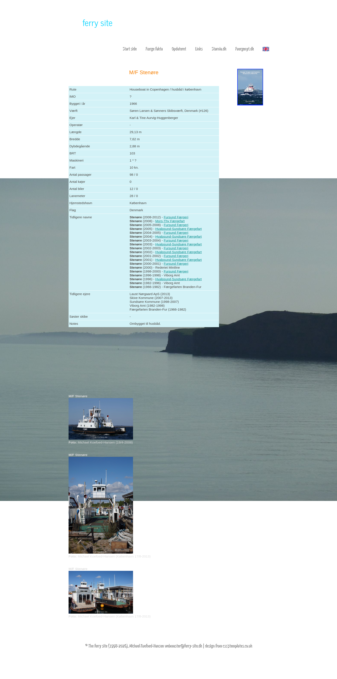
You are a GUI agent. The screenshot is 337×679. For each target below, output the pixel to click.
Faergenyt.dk (244, 49)
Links (198, 49)
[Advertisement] (250, 173)
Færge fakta (156, 49)
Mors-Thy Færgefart (170, 221)
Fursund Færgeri (176, 217)
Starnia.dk (218, 49)
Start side (129, 49)
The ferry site (97, 646)
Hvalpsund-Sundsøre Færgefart (178, 229)
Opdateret (179, 49)
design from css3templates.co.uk (228, 646)
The (90, 22)
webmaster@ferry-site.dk (183, 646)
